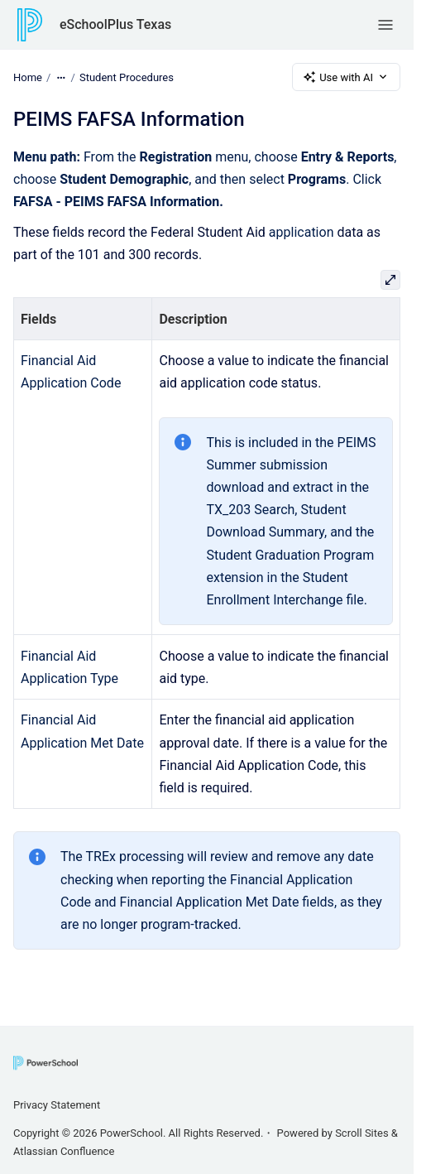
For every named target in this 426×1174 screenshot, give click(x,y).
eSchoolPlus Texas (115, 24)
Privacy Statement (56, 1105)
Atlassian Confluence (63, 1151)
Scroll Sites (362, 1133)
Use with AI (346, 77)
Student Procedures (126, 76)
